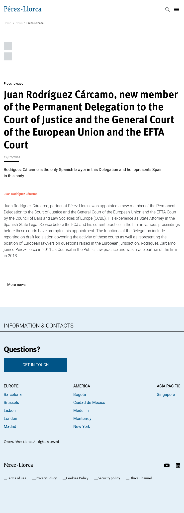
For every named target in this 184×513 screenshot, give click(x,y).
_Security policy (108, 478)
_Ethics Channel (140, 478)
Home (7, 23)
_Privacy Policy (45, 478)
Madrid (10, 427)
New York (81, 427)
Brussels (11, 403)
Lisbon (10, 411)
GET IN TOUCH (35, 365)
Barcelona (13, 395)
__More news (15, 284)
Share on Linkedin (8, 46)
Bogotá (79, 395)
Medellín (81, 411)
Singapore (166, 395)
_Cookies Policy (76, 478)
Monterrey (82, 419)
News (19, 23)
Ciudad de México (89, 403)
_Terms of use (15, 478)
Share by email (8, 56)
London (10, 419)
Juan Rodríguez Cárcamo (20, 194)
